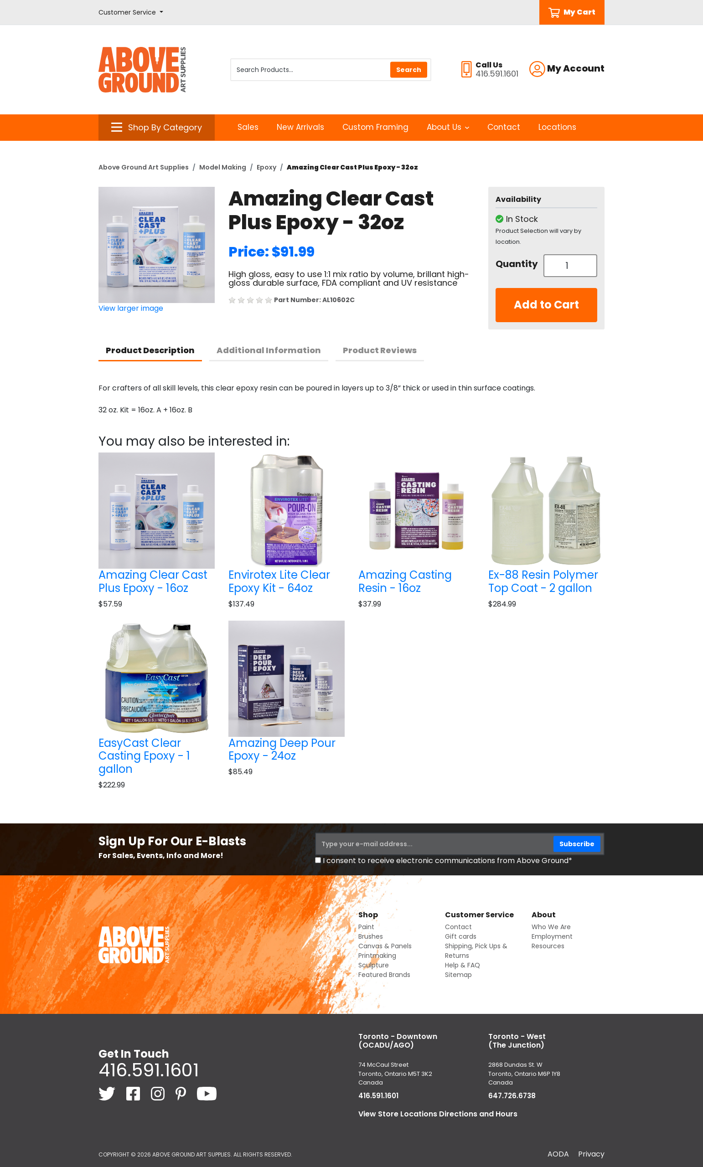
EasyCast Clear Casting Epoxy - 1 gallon (144, 756)
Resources (548, 946)
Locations (557, 127)
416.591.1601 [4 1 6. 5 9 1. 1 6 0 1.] (148, 1070)
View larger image (130, 308)
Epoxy (266, 167)
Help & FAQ (462, 965)
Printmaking (377, 955)
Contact (503, 127)
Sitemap (458, 974)
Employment (552, 936)
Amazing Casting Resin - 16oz (405, 581)
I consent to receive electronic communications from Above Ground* (447, 860)
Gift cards (460, 936)
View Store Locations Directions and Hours (437, 1114)
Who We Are (551, 926)
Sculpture (373, 965)
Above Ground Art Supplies (143, 167)
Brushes (370, 936)
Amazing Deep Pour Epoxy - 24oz (282, 749)
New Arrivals (300, 127)
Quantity (516, 263)
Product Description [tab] (150, 350)
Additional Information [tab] (269, 350)
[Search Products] (330, 69)
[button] (130, 12)
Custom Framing (375, 127)
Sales (248, 127)
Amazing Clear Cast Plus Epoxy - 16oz (152, 581)
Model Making (222, 167)
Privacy (591, 1154)
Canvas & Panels (385, 946)
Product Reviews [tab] (380, 350)
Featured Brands (384, 974)
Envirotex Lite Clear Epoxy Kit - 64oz (279, 581)
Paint (366, 926)
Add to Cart (546, 304)
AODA (558, 1154)
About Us (448, 127)
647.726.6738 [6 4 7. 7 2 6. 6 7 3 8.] (512, 1095)
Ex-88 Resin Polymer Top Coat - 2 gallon (543, 581)
